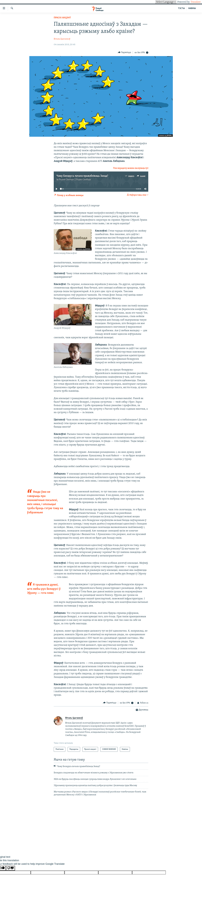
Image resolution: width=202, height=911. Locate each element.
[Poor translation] (10, 868)
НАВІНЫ (192, 8)
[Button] (124, 52)
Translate (193, 2)
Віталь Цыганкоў (62, 39)
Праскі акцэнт (62, 17)
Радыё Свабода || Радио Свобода (75, 179)
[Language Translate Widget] (161, 2)
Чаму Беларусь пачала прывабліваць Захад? (82, 176)
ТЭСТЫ (181, 8)
